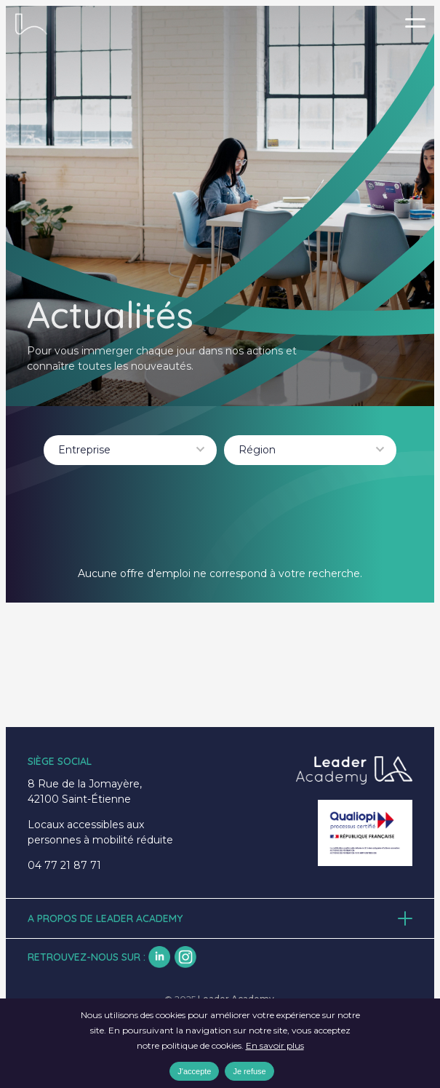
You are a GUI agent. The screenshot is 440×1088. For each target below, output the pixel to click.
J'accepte (194, 1071)
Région (257, 449)
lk (159, 957)
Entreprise (84, 449)
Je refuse (249, 1071)
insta (185, 957)
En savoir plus (275, 1045)
